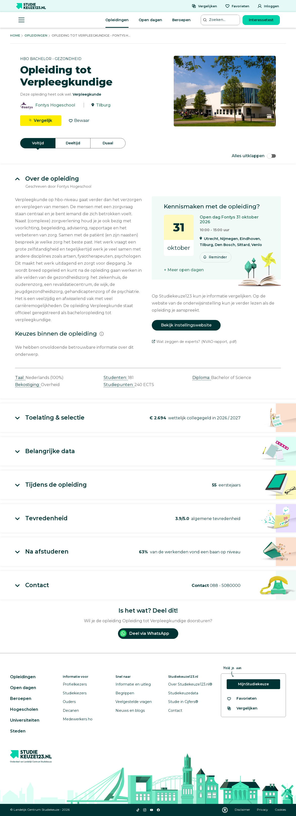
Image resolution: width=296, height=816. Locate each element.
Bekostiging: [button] (28, 384)
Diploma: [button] (201, 377)
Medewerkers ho (78, 719)
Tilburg (103, 105)
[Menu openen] (21, 20)
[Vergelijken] (204, 6)
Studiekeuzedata (183, 693)
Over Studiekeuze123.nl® (190, 684)
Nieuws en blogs (130, 710)
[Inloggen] (268, 6)
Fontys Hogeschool (55, 105)
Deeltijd (73, 143)
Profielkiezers (75, 684)
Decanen (71, 710)
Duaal (108, 143)
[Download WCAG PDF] (225, 810)
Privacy (263, 809)
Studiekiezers (74, 693)
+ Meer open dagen (184, 269)
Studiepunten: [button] (119, 384)
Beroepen (181, 20)
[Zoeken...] (221, 20)
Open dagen (150, 20)
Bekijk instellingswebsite (186, 325)
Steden (17, 731)
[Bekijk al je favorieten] (242, 698)
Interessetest (261, 20)
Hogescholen (24, 709)
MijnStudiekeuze (253, 684)
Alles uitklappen (254, 155)
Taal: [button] (20, 377)
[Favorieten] (237, 6)
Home (15, 35)
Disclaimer (243, 809)
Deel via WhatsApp (144, 633)
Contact (175, 710)
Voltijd (38, 143)
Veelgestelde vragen (133, 701)
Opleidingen (117, 20)
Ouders (69, 701)
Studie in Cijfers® (183, 701)
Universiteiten (24, 720)
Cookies (280, 809)
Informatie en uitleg (133, 684)
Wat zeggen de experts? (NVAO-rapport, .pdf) (194, 341)
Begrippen (124, 693)
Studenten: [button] (116, 377)
